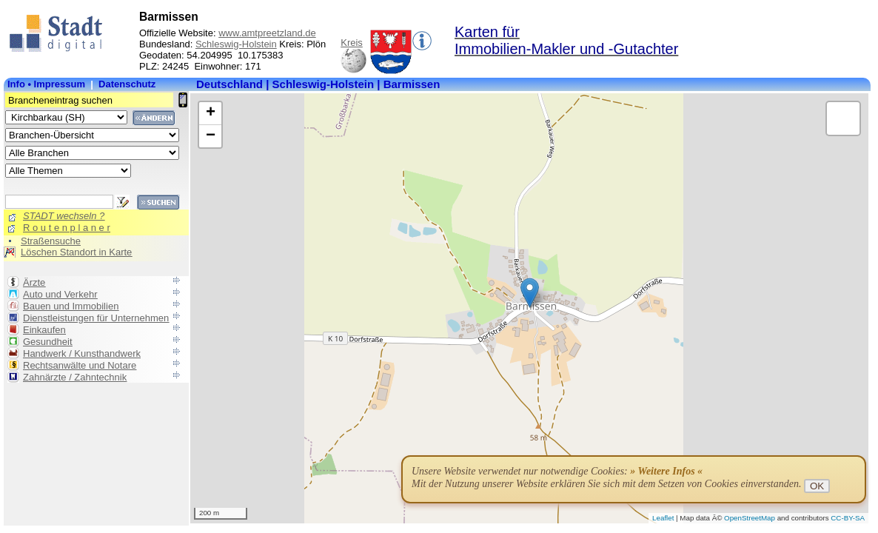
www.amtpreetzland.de (267, 32)
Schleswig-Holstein (236, 44)
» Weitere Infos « (666, 471)
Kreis (352, 42)
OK (817, 486)
